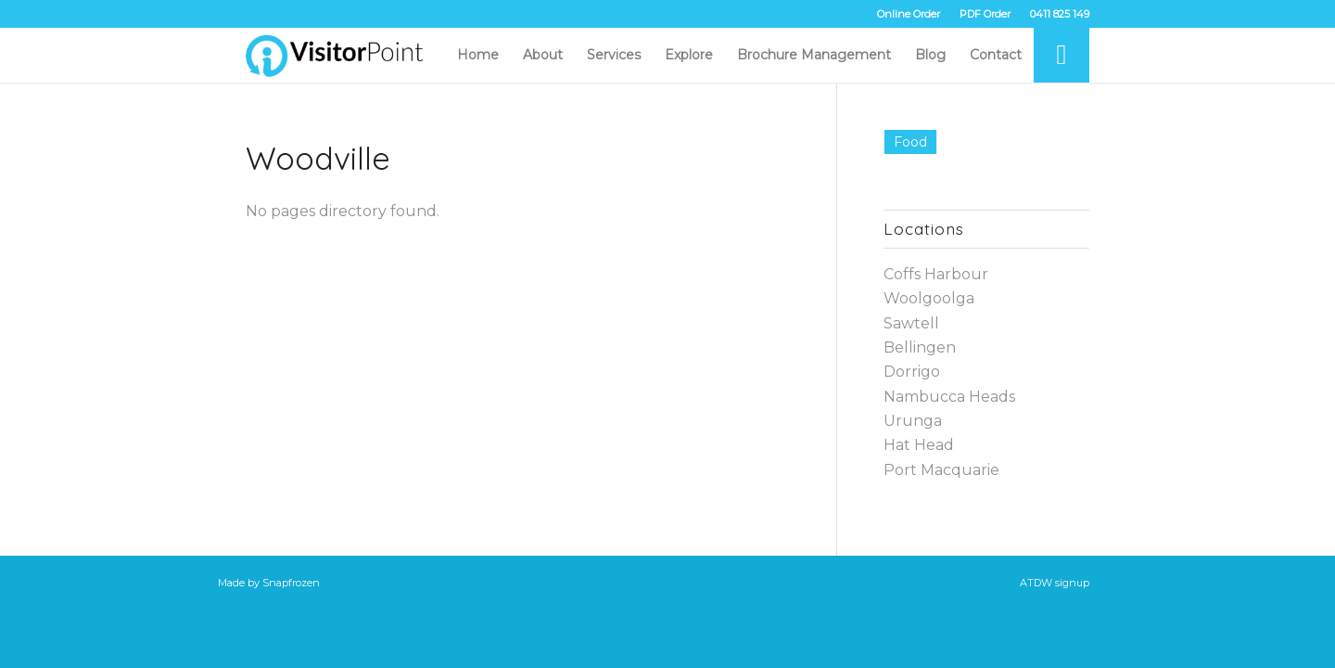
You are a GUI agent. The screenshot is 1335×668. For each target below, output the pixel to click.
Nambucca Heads (949, 396)
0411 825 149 (1059, 13)
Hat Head (919, 445)
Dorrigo (912, 371)
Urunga (913, 421)
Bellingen (920, 347)
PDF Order (985, 13)
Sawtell (911, 323)
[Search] (1061, 55)
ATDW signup (1054, 582)
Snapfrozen (291, 582)
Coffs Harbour (936, 274)
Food (910, 142)
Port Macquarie (941, 470)
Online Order (908, 13)
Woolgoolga (929, 298)
